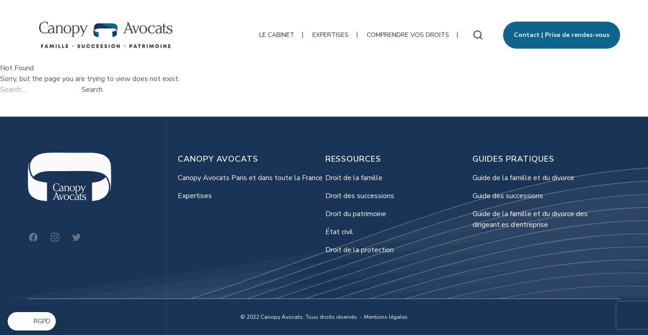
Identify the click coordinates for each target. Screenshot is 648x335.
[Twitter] (76, 237)
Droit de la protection (359, 250)
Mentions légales (386, 317)
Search (92, 90)
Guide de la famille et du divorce (523, 178)
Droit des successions (359, 196)
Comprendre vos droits (408, 35)
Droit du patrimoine (355, 214)
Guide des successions (507, 196)
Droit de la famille (353, 178)
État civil (339, 232)
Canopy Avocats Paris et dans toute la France (250, 178)
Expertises (330, 35)
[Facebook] (33, 237)
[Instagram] (55, 237)
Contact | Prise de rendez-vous (561, 35)
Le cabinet (276, 35)
